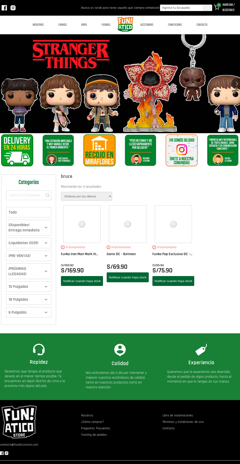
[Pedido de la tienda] (86, 196)
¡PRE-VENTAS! (20, 255)
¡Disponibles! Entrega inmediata (24, 227)
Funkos (62, 25)
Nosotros (38, 25)
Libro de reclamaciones (178, 415)
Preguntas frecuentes (95, 428)
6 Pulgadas (18, 312)
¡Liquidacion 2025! (23, 242)
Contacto (202, 25)
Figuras (106, 25)
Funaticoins (175, 25)
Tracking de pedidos (94, 435)
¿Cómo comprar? (92, 422)
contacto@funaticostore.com (19, 445)
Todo (13, 212)
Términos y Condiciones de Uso (183, 422)
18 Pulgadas (18, 299)
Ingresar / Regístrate (229, 7)
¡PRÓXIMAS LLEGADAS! (17, 271)
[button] (237, 84)
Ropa (84, 25)
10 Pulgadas (18, 286)
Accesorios (146, 25)
